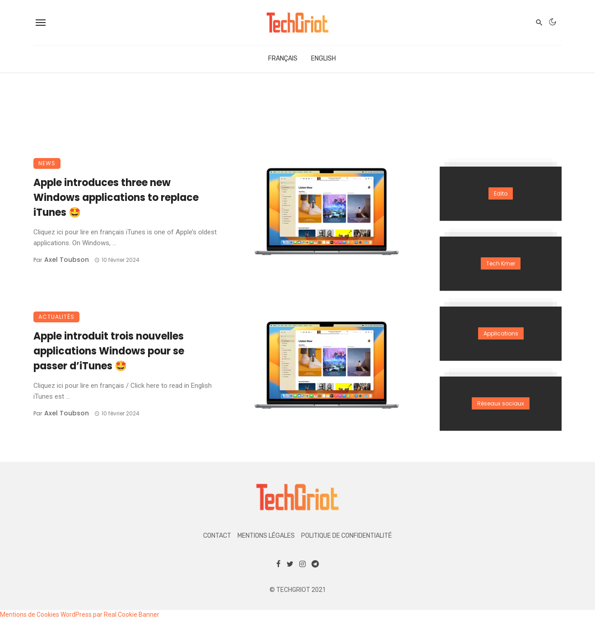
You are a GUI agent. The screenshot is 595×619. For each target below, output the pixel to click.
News (47, 163)
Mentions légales (266, 536)
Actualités (56, 317)
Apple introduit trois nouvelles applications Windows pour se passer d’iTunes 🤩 (108, 351)
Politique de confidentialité (346, 536)
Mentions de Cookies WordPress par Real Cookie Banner (79, 614)
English (323, 58)
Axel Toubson (66, 259)
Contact (217, 536)
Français (283, 58)
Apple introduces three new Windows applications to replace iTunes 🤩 (116, 197)
